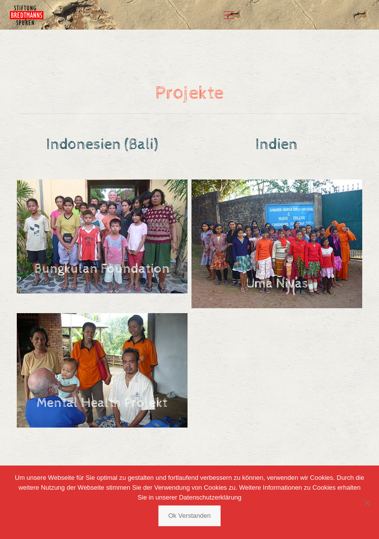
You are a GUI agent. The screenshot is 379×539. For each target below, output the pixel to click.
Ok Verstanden (189, 515)
